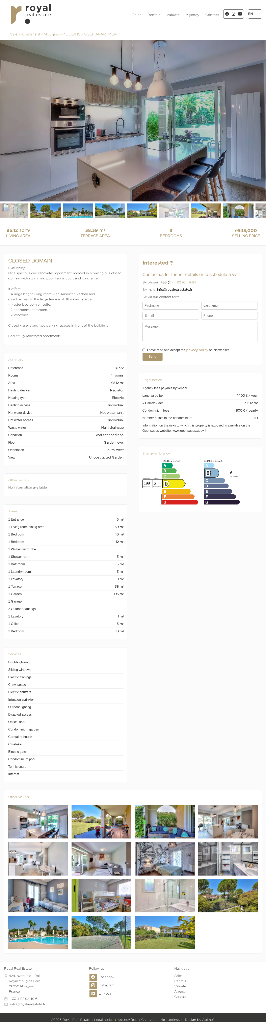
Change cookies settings (160, 1019)
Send (152, 356)
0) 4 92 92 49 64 (182, 282)
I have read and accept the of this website (188, 350)
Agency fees (127, 1019)
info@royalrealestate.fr (27, 1004)
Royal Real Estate (18, 968)
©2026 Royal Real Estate (70, 1019)
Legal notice (103, 1019)
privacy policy (197, 350)
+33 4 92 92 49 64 (24, 998)
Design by (199, 1019)
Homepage (30, 14)
